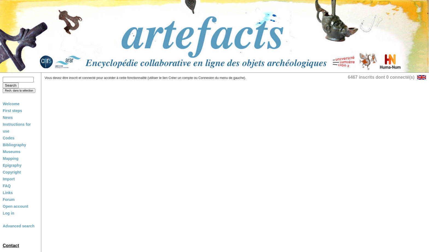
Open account (15, 206)
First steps (12, 111)
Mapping (11, 158)
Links (8, 193)
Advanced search (18, 226)
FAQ (7, 186)
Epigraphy (12, 165)
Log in (8, 213)
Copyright (12, 172)
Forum (9, 199)
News (8, 117)
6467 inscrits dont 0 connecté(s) (381, 77)
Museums (12, 152)
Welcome (11, 104)
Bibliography (14, 145)
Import (9, 179)
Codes (9, 138)
